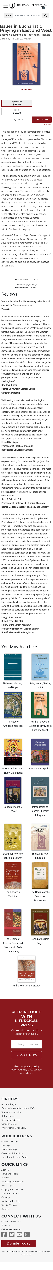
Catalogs (5, 1197)
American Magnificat (40, 768)
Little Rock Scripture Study (14, 1157)
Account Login (8, 1104)
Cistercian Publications (12, 1153)
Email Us (5, 1225)
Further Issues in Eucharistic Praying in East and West (40, 725)
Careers (5, 1209)
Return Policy (8, 1116)
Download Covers (10, 1193)
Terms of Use (26, 1255)
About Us (5, 1170)
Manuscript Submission (12, 1181)
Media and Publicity (11, 1201)
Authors (5, 1177)
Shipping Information (11, 1112)
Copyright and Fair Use (12, 1189)
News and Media (9, 1174)
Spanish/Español (9, 1205)
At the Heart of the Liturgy (26, 985)
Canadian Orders (9, 1124)
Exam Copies (7, 1185)
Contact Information (11, 1221)
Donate (42, 4)
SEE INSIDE (26, 89)
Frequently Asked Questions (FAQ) (18, 1108)
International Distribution (13, 1128)
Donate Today (18, 1243)
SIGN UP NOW (26, 1055)
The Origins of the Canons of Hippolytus (40, 896)
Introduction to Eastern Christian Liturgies (40, 811)
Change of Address (10, 1120)
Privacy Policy (44, 1251)
